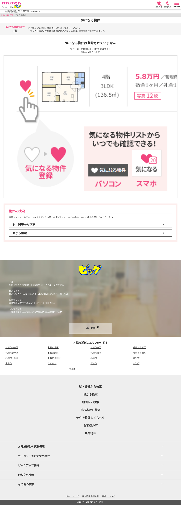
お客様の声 (90, 425)
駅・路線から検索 (24, 224)
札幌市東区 (95, 347)
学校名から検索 (90, 409)
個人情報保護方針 (90, 496)
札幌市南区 (53, 353)
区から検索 (20, 233)
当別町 (136, 363)
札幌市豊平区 (11, 353)
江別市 (136, 358)
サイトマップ (72, 496)
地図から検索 (90, 402)
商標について (108, 496)
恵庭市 (8, 363)
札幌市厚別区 (139, 353)
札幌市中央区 (11, 347)
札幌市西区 (95, 353)
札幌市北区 (53, 347)
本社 (11, 281)
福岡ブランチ (15, 300)
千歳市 (72, 369)
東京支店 (13, 290)
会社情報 (90, 328)
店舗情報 (90, 433)
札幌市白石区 (139, 347)
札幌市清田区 (54, 358)
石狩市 (93, 363)
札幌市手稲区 (11, 358)
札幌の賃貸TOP (7, 15)
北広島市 (52, 363)
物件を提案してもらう (90, 417)
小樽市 (93, 358)
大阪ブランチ (15, 309)
